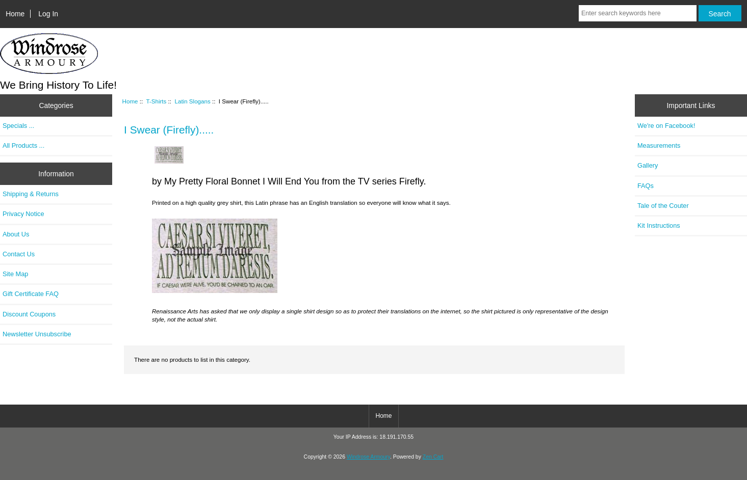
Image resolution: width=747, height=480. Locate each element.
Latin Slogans (192, 101)
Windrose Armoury (368, 457)
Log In (48, 14)
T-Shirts (156, 101)
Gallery (647, 165)
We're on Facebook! (666, 125)
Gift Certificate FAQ (31, 294)
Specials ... (18, 125)
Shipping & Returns (31, 194)
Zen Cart (433, 457)
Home (15, 14)
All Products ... (23, 145)
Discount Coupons (29, 314)
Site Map (15, 274)
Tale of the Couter (663, 205)
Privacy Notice (23, 214)
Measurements (658, 145)
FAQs (645, 186)
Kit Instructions (658, 225)
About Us (16, 234)
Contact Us (19, 254)
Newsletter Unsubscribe (37, 334)
